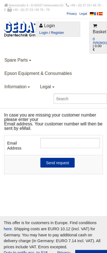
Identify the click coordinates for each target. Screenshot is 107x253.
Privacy (72, 13)
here (8, 229)
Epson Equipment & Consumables (38, 73)
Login (43, 33)
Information (17, 86)
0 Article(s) (100, 41)
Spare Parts (17, 60)
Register (57, 33)
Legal (83, 13)
